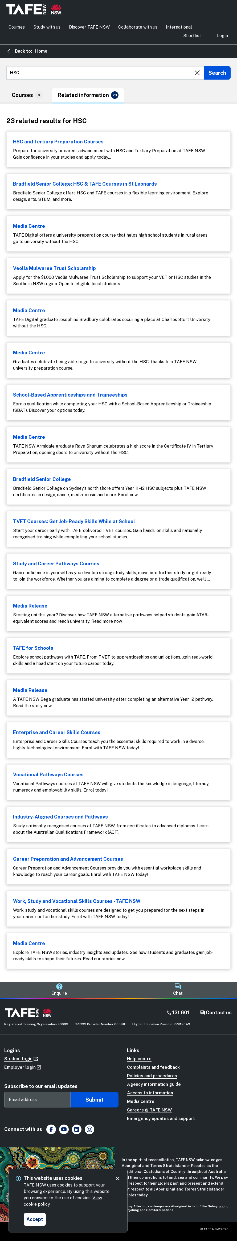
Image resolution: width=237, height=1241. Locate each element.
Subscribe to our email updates (40, 1086)
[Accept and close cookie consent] (35, 1219)
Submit (94, 1100)
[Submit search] (217, 73)
